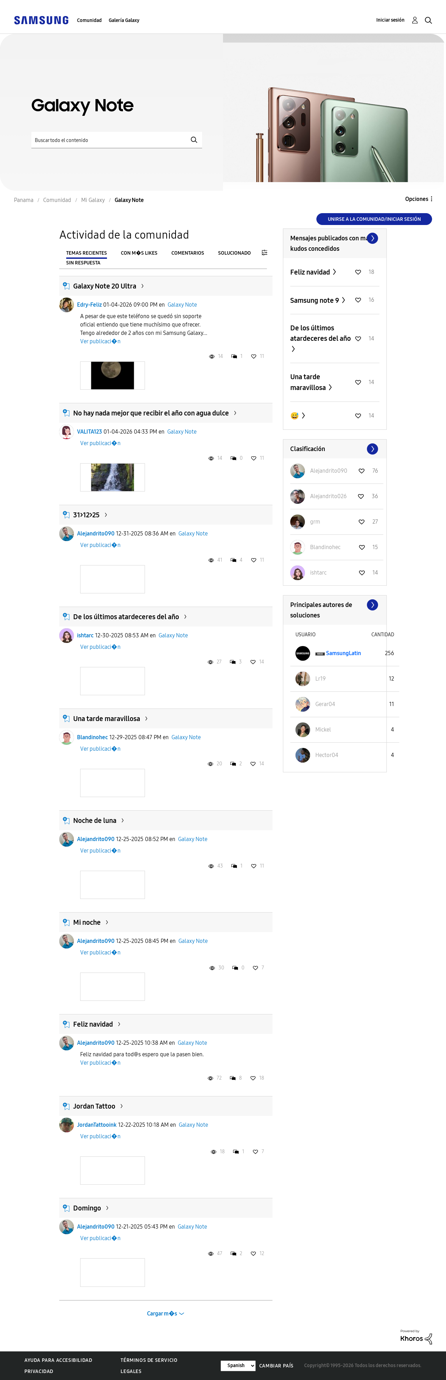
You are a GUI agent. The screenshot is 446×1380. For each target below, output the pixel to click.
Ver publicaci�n (100, 341)
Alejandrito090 (96, 533)
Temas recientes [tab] (86, 253)
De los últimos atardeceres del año (126, 617)
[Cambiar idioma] (238, 1365)
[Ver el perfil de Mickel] (323, 729)
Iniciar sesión (390, 20)
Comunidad (89, 20)
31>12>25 (86, 515)
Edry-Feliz (89, 304)
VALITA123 (89, 431)
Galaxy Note (182, 304)
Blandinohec (92, 737)
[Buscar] (116, 140)
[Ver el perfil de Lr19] (320, 678)
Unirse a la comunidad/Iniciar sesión (374, 219)
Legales (131, 1371)
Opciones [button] (416, 199)
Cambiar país (276, 1366)
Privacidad (38, 1371)
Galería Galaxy (124, 20)
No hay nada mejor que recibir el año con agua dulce (151, 413)
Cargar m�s (162, 1313)
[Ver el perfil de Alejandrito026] (328, 496)
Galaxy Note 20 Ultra (104, 286)
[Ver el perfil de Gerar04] (325, 704)
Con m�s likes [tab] (139, 253)
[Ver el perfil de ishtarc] (318, 572)
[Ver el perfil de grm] (315, 521)
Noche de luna (94, 820)
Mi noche (87, 922)
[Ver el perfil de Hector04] (326, 755)
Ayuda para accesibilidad (58, 1360)
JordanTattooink (97, 1125)
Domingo (87, 1208)
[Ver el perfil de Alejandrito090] (328, 470)
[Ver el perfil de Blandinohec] (325, 547)
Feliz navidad (93, 1024)
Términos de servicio (149, 1360)
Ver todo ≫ (334, 238)
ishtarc (85, 635)
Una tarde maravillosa (106, 718)
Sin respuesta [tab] (83, 263)
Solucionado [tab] (234, 253)
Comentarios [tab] (187, 253)
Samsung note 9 (315, 300)
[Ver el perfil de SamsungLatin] (343, 653)
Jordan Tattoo (94, 1106)
